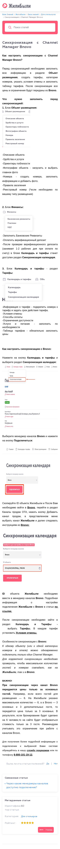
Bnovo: (25, 525)
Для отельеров (29, 816)
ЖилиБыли (16, 5)
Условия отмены (26, 633)
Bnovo (31, 507)
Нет (56, 763)
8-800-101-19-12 (23, 754)
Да (47, 763)
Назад (45, 829)
